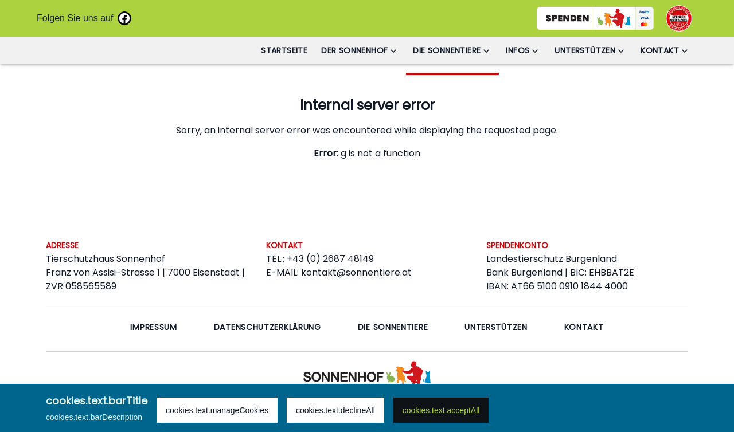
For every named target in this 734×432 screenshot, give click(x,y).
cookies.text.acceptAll (441, 410)
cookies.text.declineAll (335, 410)
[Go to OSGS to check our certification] (679, 18)
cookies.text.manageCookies (217, 410)
